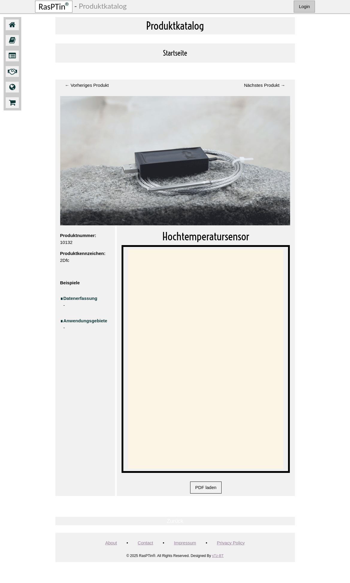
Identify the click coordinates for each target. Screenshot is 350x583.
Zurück (175, 521)
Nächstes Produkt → (264, 85)
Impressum (185, 542)
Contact (145, 542)
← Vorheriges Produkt (87, 85)
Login (304, 6)
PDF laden (205, 487)
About (111, 542)
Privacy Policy (231, 542)
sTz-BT (218, 556)
